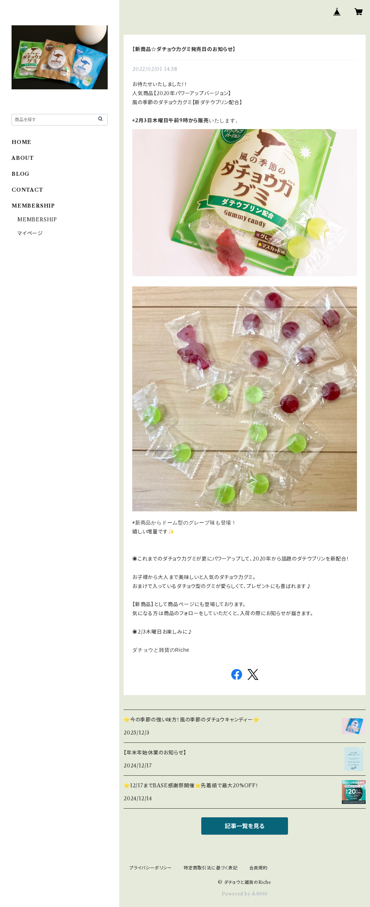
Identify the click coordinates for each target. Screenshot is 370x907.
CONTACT (27, 190)
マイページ (30, 233)
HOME (21, 142)
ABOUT (23, 158)
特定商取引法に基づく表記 (211, 867)
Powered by (245, 894)
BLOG (21, 174)
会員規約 (258, 867)
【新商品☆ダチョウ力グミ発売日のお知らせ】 (184, 49)
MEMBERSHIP (37, 219)
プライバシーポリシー (150, 867)
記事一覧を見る (244, 826)
